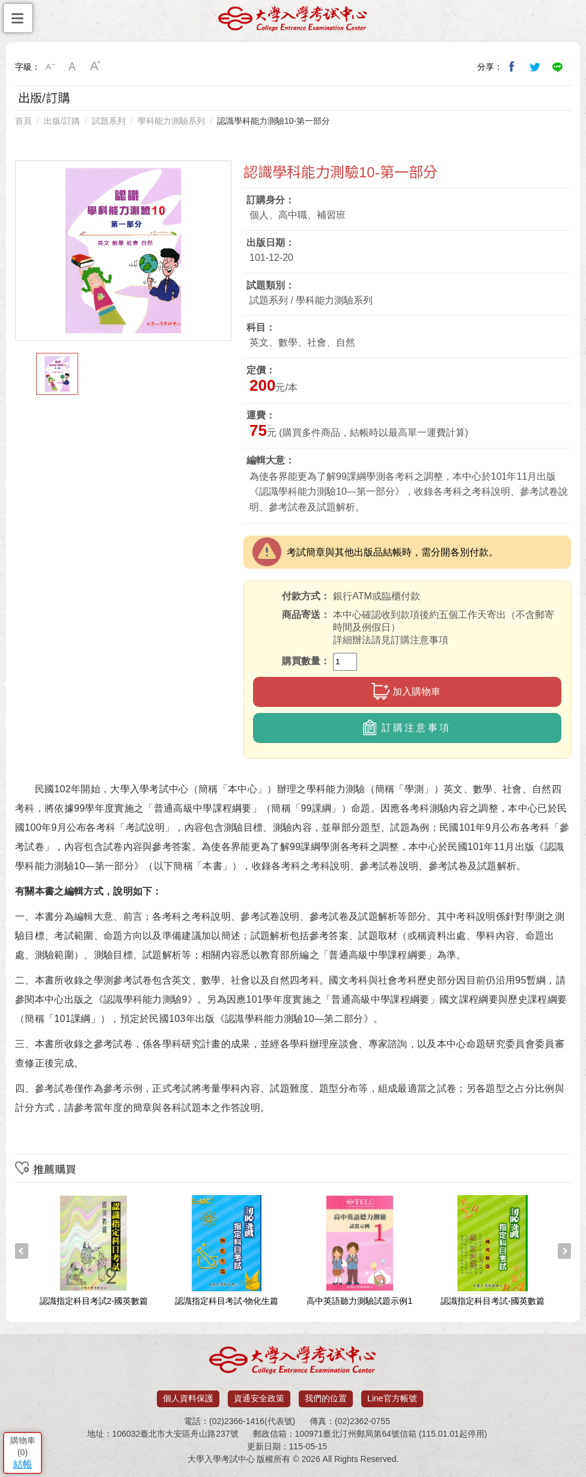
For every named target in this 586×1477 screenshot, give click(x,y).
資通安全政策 (259, 1398)
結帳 (22, 1464)
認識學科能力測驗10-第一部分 (273, 121)
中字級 (72, 66)
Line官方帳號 (392, 1398)
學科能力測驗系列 (171, 121)
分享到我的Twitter (535, 66)
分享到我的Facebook (512, 66)
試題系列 (109, 121)
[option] (123, 250)
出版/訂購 (62, 121)
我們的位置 (326, 1398)
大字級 (95, 66)
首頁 (23, 121)
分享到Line (557, 66)
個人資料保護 (188, 1398)
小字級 (50, 66)
